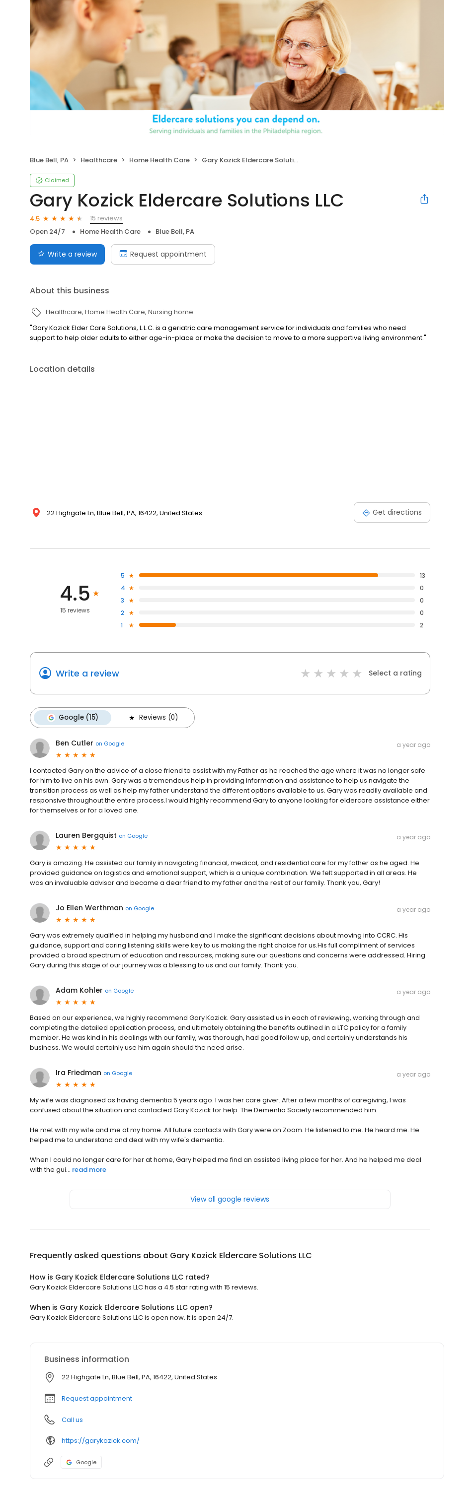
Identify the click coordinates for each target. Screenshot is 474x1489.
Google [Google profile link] (81, 1462)
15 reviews (106, 218)
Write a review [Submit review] (67, 254)
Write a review (87, 673)
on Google (109, 743)
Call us (72, 1419)
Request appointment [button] (97, 1398)
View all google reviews (229, 1199)
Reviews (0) (152, 718)
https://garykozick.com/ (101, 1440)
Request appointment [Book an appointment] (163, 254)
